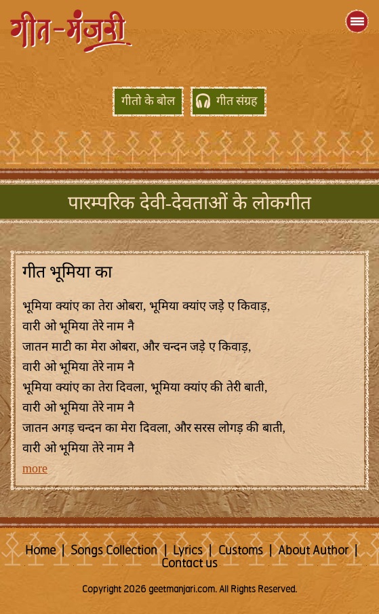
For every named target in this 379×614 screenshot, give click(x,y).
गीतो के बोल (148, 101)
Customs (240, 551)
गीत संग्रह (237, 101)
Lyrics (188, 551)
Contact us (189, 564)
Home (40, 551)
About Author (313, 551)
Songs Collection (114, 551)
